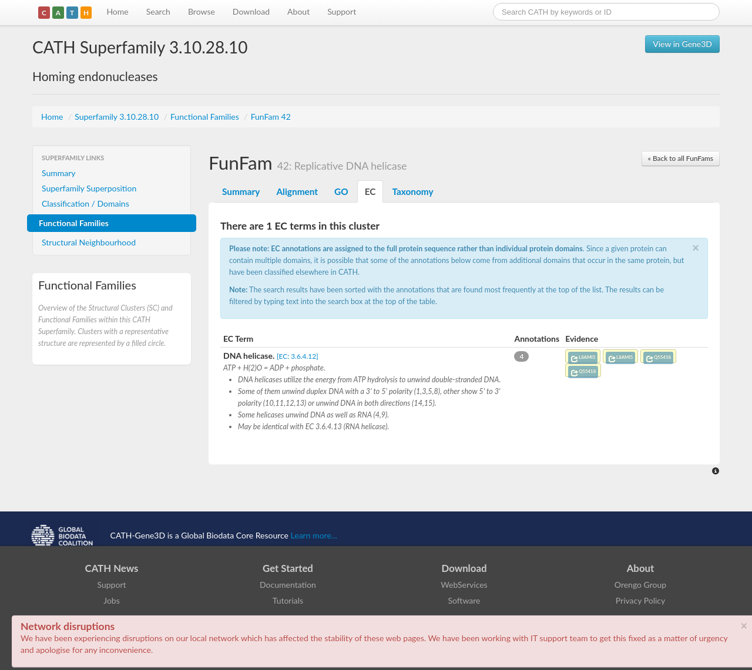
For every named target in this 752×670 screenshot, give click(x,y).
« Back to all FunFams (680, 158)
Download (251, 11)
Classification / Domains (85, 203)
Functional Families (205, 117)
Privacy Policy (640, 600)
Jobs (111, 600)
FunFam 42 (271, 117)
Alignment (297, 191)
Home (117, 11)
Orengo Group (640, 585)
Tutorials (288, 600)
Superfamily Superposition (89, 188)
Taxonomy (412, 191)
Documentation (288, 585)
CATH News (112, 568)
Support (341, 11)
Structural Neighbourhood (89, 242)
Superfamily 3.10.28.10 (117, 117)
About (298, 11)
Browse (201, 11)
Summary (59, 173)
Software (464, 600)
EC (370, 191)
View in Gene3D (682, 44)
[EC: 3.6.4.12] (297, 356)
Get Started (288, 568)
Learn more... (314, 535)
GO (341, 191)
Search (158, 11)
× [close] (743, 625)
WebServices (464, 585)
